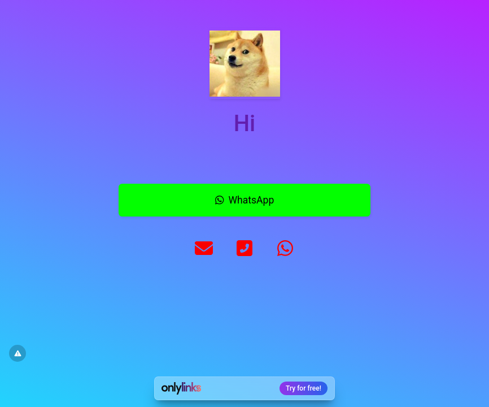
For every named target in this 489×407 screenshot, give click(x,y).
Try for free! (303, 388)
